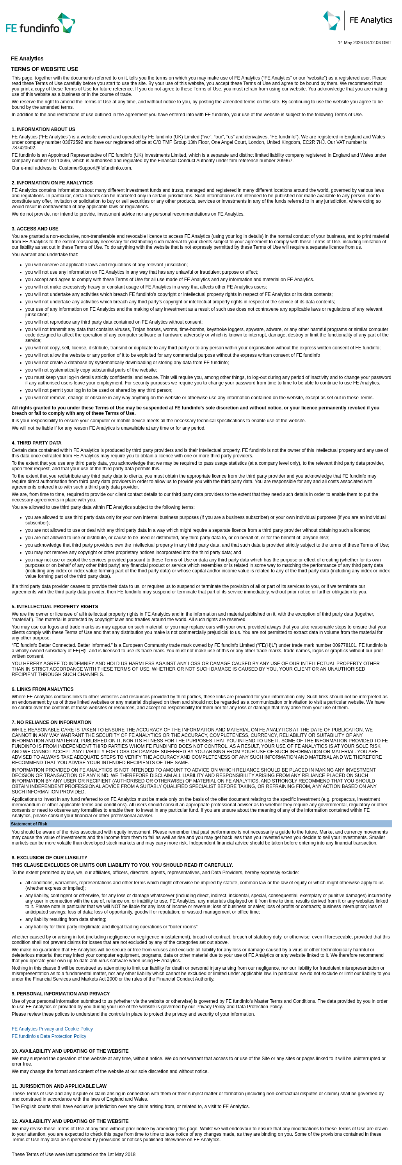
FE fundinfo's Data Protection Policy (49, 1036)
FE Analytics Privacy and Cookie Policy (52, 1029)
